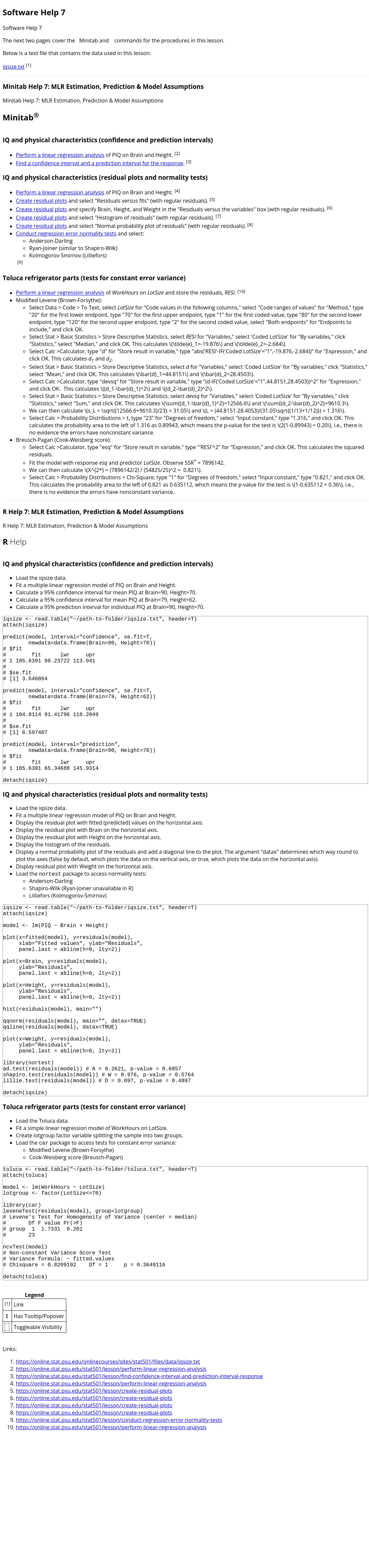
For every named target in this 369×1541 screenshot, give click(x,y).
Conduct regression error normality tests (66, 233)
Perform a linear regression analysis (60, 155)
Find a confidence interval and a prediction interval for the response (99, 163)
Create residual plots (41, 201)
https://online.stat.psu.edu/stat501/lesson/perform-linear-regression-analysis (111, 1473)
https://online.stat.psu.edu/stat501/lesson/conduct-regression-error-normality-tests (119, 1524)
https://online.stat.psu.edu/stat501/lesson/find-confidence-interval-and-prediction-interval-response (139, 1481)
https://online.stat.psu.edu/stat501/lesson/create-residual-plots (94, 1495)
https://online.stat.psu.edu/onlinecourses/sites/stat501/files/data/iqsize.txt (108, 1466)
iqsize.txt (14, 66)
